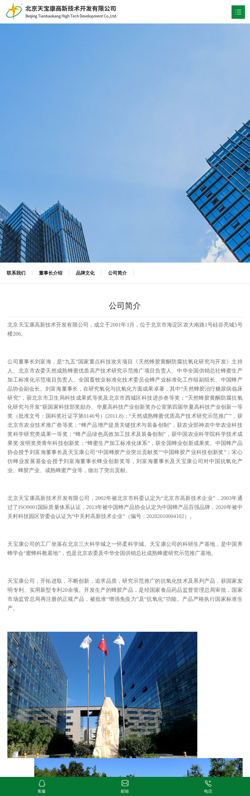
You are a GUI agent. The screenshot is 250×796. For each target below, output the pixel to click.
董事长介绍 (50, 273)
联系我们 (16, 273)
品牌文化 (85, 273)
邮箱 (125, 782)
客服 (42, 782)
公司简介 (117, 273)
